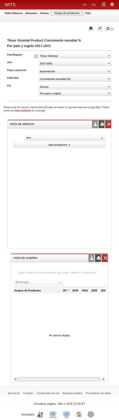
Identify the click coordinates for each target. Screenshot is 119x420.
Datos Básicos (14, 13)
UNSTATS (66, 414)
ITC (41, 414)
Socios (44, 13)
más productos (60, 144)
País (88, 13)
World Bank (92, 414)
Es (93, 4)
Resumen (32, 13)
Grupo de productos (67, 13)
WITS (10, 4)
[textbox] (59, 272)
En (85, 4)
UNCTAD (54, 414)
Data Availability (23, 110)
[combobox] (38, 282)
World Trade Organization (79, 414)
